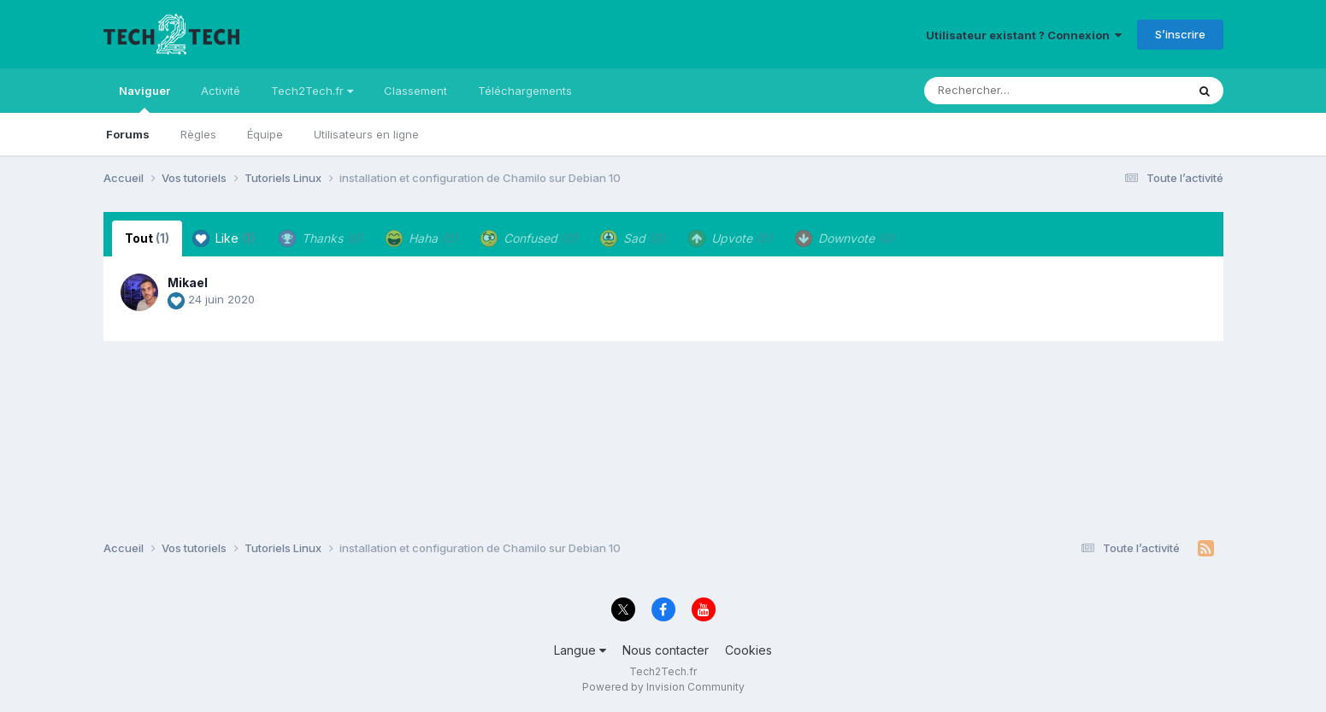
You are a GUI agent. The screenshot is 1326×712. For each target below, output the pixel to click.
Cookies (748, 650)
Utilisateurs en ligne (366, 134)
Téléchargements (525, 90)
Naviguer (144, 98)
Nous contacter (665, 650)
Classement (415, 90)
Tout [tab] (147, 238)
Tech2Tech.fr (312, 90)
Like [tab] (224, 238)
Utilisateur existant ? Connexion (1024, 35)
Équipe (265, 134)
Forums (128, 134)
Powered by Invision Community (663, 686)
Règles (198, 134)
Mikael (188, 282)
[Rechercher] (1005, 90)
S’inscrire (1180, 34)
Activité (220, 90)
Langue (580, 650)
